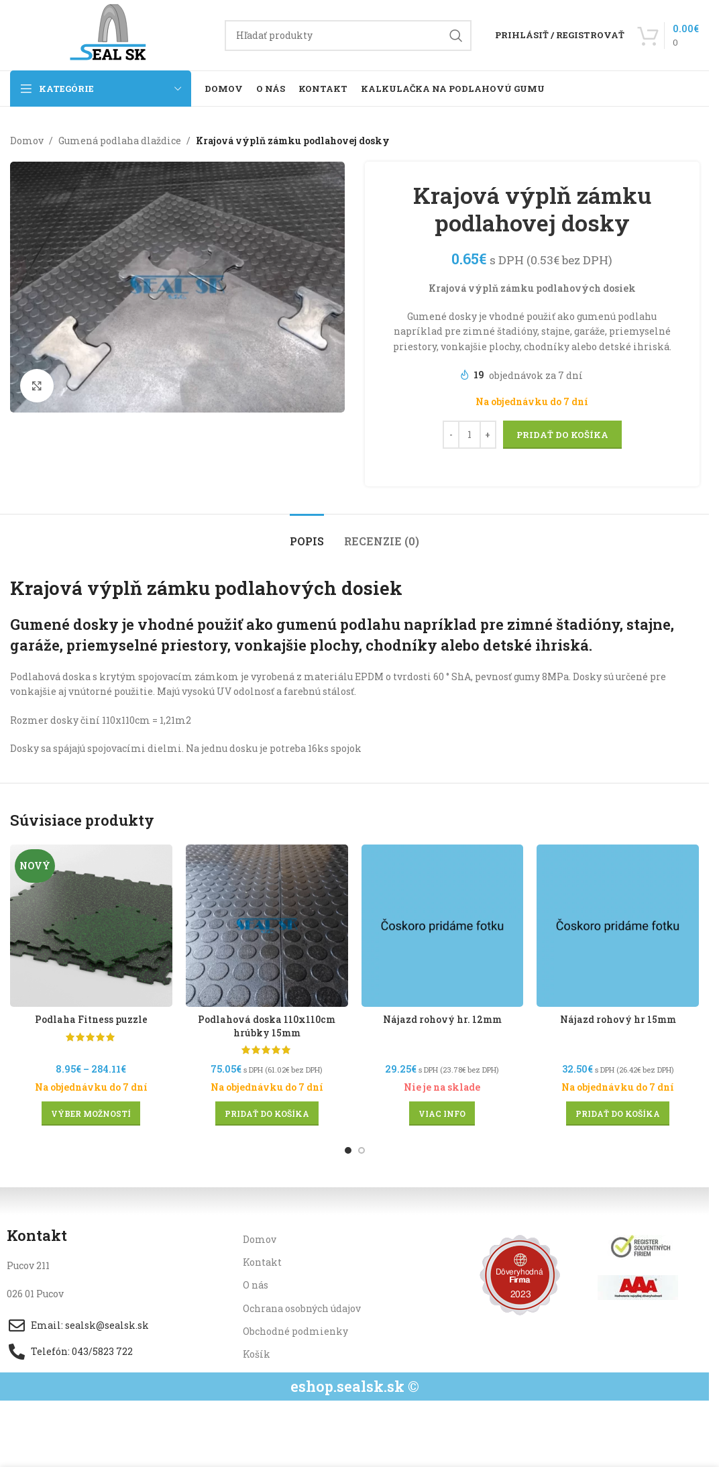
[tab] (307, 534)
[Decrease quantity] (450, 435)
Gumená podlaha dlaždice (119, 140)
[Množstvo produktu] (469, 435)
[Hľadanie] (348, 35)
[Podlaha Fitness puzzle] (91, 926)
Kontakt (262, 1262)
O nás (255, 1285)
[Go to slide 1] (348, 1150)
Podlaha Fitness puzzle (91, 1019)
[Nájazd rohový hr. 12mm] (443, 926)
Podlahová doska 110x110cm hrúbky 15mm (266, 1026)
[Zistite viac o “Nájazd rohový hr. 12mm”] (442, 1113)
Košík (256, 1354)
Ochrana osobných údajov (302, 1308)
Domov (27, 140)
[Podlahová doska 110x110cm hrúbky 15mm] (267, 926)
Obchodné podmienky (295, 1331)
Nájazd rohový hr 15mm (618, 1019)
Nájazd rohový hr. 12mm (442, 1019)
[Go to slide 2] (361, 1150)
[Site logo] (110, 34)
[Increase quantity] (487, 435)
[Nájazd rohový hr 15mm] (618, 926)
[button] (267, 1113)
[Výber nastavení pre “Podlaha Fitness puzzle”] (91, 1113)
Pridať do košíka (562, 435)
